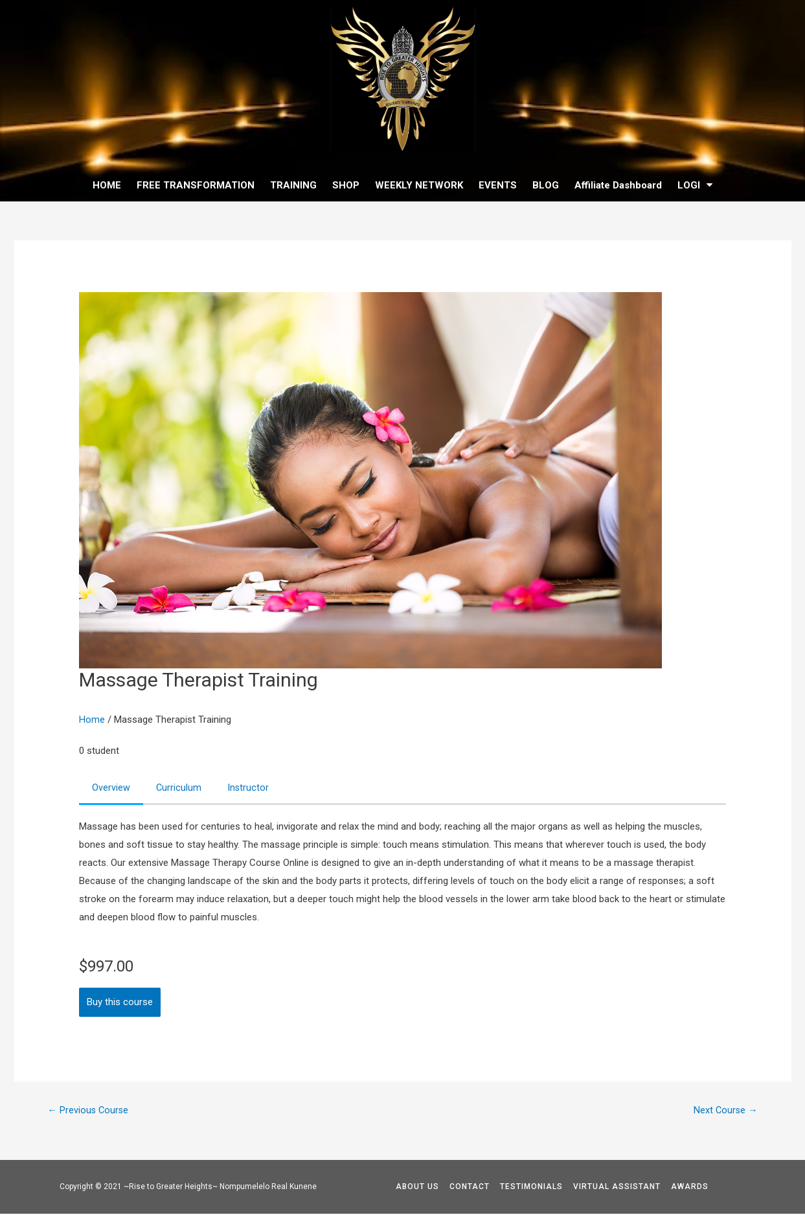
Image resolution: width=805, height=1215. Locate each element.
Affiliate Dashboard (618, 185)
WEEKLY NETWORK (419, 185)
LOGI (694, 185)
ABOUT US (417, 1187)
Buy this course (120, 1002)
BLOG (545, 185)
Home (92, 719)
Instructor (249, 788)
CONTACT (469, 1187)
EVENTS (498, 185)
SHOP (345, 185)
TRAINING (293, 185)
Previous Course (88, 1111)
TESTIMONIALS (531, 1187)
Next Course (725, 1111)
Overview (111, 788)
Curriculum (179, 788)
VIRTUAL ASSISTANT (617, 1187)
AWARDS (690, 1187)
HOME (107, 185)
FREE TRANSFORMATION (196, 185)
